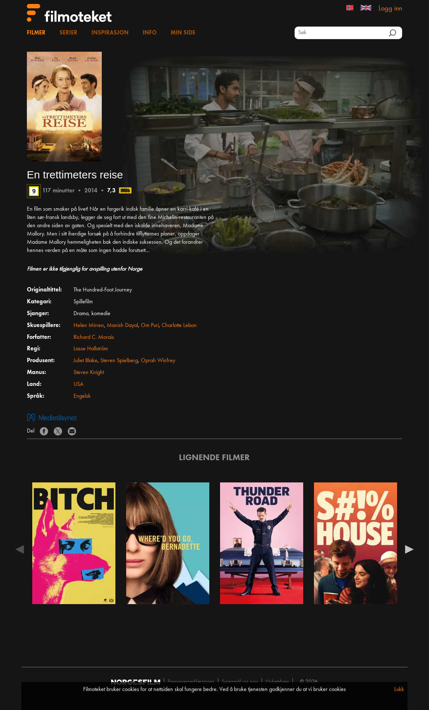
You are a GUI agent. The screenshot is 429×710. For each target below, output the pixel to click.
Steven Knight (88, 372)
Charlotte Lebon (179, 325)
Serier (68, 33)
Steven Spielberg (119, 361)
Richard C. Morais (93, 337)
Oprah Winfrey (158, 361)
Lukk (399, 689)
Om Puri (150, 325)
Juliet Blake (85, 361)
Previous (20, 549)
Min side (183, 33)
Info (150, 33)
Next (409, 549)
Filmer (36, 33)
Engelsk (82, 396)
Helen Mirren (88, 325)
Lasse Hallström (90, 349)
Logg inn (390, 8)
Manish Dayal (122, 325)
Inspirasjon (110, 33)
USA (78, 384)
